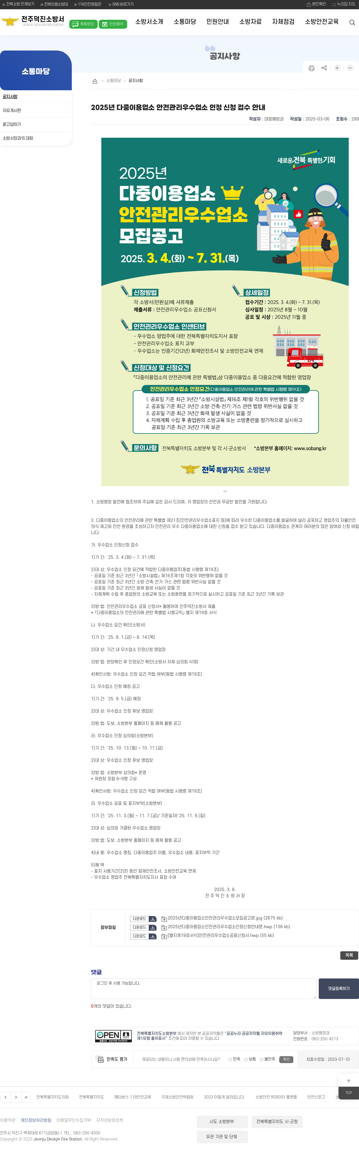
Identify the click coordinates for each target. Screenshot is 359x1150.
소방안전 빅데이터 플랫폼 (276, 1097)
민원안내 (217, 21)
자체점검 (283, 21)
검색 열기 (352, 22)
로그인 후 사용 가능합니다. (203, 988)
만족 (236, 1059)
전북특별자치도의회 (52, 1097)
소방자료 (250, 21)
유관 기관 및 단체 (332, 1121)
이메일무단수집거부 (73, 1120)
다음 (15, 1097)
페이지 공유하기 (324, 67)
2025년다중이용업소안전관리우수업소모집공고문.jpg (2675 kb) (225, 918)
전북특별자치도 (91, 1097)
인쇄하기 (311, 67)
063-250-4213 (325, 1039)
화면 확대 (337, 67)
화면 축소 (350, 67)
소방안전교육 (322, 21)
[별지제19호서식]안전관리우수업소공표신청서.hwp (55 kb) (221, 935)
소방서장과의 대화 (18, 138)
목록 (349, 955)
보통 (252, 1059)
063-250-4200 (87, 1133)
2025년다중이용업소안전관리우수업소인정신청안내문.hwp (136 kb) (229, 927)
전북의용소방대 (56, 4)
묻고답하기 (12, 124)
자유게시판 (12, 110)
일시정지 (26, 1097)
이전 (4, 1097)
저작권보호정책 (109, 1120)
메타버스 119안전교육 (132, 1097)
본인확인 (319, 4)
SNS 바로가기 (120, 4)
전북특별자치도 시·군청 (276, 1121)
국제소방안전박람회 (177, 1097)
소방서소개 (149, 21)
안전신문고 (316, 1097)
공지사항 (10, 97)
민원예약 (116, 24)
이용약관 (7, 1120)
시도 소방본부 (222, 1121)
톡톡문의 (87, 24)
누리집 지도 (346, 4)
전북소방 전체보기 (17, 4)
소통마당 (185, 21)
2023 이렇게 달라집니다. (224, 1097)
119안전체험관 (89, 4)
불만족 (269, 1059)
